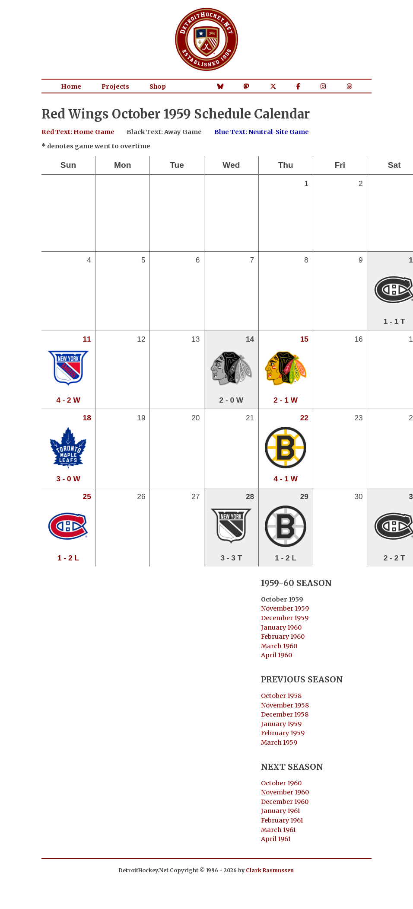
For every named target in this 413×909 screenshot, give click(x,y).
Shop (157, 86)
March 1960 (279, 646)
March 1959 (279, 742)
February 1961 (282, 820)
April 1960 (276, 655)
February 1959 (283, 733)
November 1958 (285, 705)
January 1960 (281, 627)
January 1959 (281, 724)
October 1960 (281, 783)
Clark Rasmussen (270, 870)
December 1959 (284, 618)
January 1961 (280, 811)
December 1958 (284, 714)
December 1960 (284, 802)
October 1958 (281, 696)
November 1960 (285, 792)
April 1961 (276, 839)
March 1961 (278, 830)
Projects (115, 86)
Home (71, 86)
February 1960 (283, 636)
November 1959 (285, 608)
